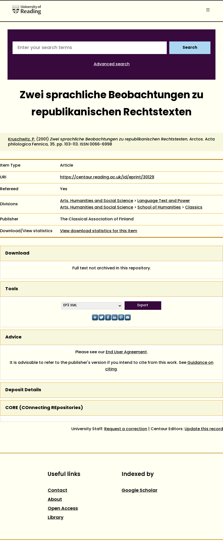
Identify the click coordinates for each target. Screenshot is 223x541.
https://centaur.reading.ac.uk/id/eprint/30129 (107, 177)
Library (56, 518)
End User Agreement (126, 352)
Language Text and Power (163, 201)
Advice (13, 337)
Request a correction (125, 429)
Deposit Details (23, 390)
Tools (11, 289)
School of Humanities (159, 207)
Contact (57, 491)
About (55, 500)
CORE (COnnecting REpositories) (44, 408)
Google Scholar (139, 491)
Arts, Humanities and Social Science (96, 201)
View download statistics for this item (98, 231)
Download (17, 253)
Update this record (204, 429)
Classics (193, 207)
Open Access (63, 509)
